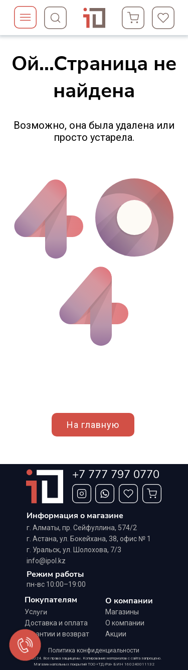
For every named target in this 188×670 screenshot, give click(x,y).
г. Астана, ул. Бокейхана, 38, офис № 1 (89, 539)
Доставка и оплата (56, 623)
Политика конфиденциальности (93, 650)
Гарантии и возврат (57, 634)
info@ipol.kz (46, 561)
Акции (115, 634)
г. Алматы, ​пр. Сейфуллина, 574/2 (82, 528)
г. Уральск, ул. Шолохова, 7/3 (74, 550)
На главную (93, 424)
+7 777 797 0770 (115, 474)
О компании (124, 623)
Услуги (35, 611)
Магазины (122, 612)
